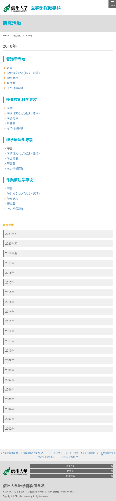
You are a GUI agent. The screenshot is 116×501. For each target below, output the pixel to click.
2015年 (9, 302)
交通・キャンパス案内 (84, 453)
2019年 (9, 263)
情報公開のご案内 (31, 453)
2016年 (9, 292)
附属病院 (70, 476)
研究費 (11, 83)
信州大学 (70, 466)
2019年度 (11, 253)
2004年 (9, 409)
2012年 (9, 331)
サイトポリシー (57, 453)
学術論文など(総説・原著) (23, 73)
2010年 (9, 350)
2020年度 (11, 243)
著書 (10, 68)
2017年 (9, 282)
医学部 (70, 471)
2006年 (9, 389)
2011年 (9, 341)
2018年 (9, 272)
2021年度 (11, 233)
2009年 (9, 360)
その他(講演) (15, 88)
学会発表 (12, 78)
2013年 (9, 321)
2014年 (9, 311)
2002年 (9, 428)
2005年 (9, 399)
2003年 (9, 419)
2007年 (9, 380)
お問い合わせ (68, 457)
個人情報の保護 (7, 453)
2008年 (9, 370)
